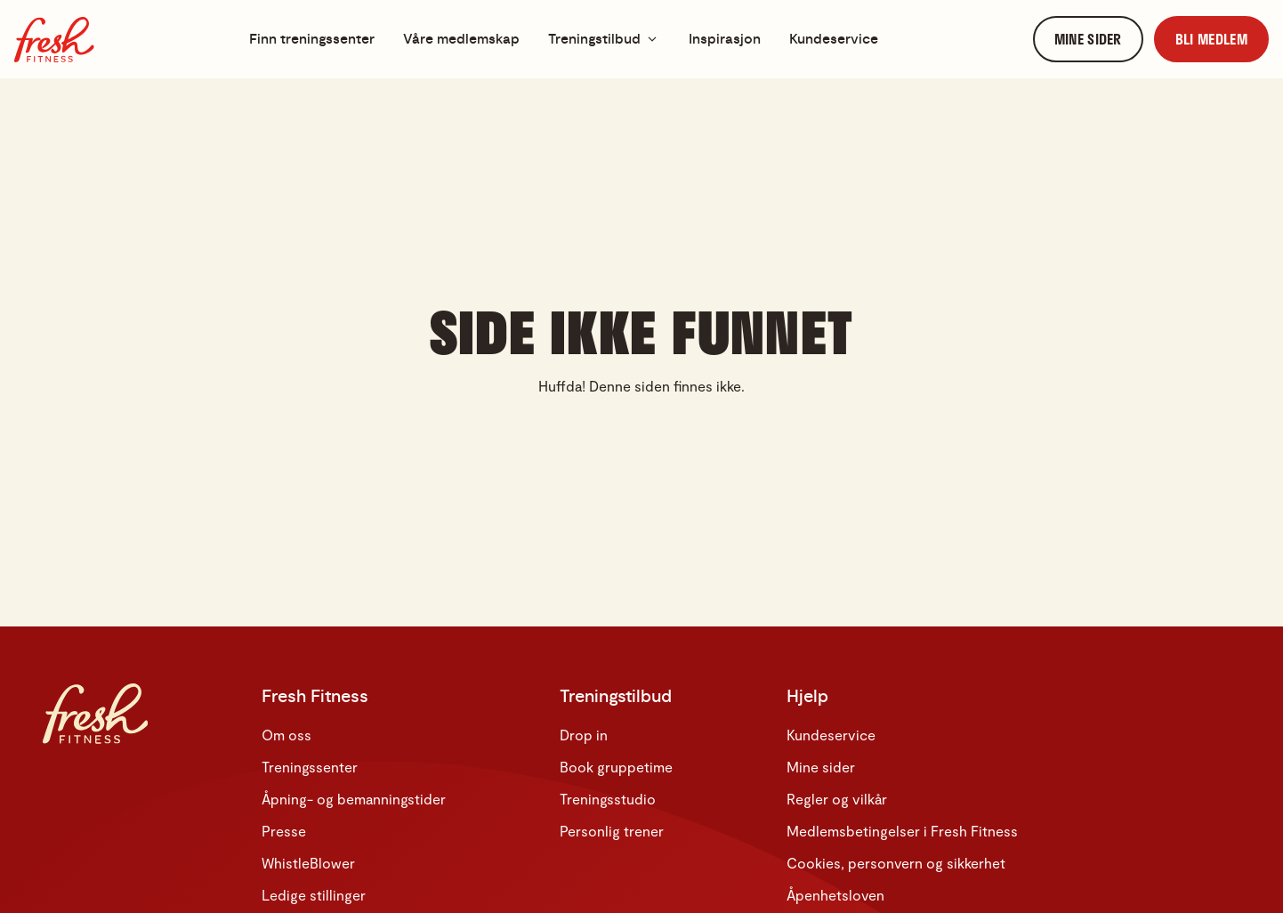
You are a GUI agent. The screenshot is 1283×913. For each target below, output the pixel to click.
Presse (284, 830)
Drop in (584, 734)
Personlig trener (612, 830)
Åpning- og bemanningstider (354, 798)
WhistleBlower (308, 862)
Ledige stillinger (314, 894)
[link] (1088, 39)
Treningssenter (310, 766)
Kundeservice (831, 734)
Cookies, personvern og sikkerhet (896, 862)
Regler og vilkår (837, 798)
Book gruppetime (616, 766)
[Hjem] (54, 39)
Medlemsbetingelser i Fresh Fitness (902, 830)
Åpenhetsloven (835, 894)
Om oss (286, 734)
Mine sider (821, 766)
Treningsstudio (608, 798)
